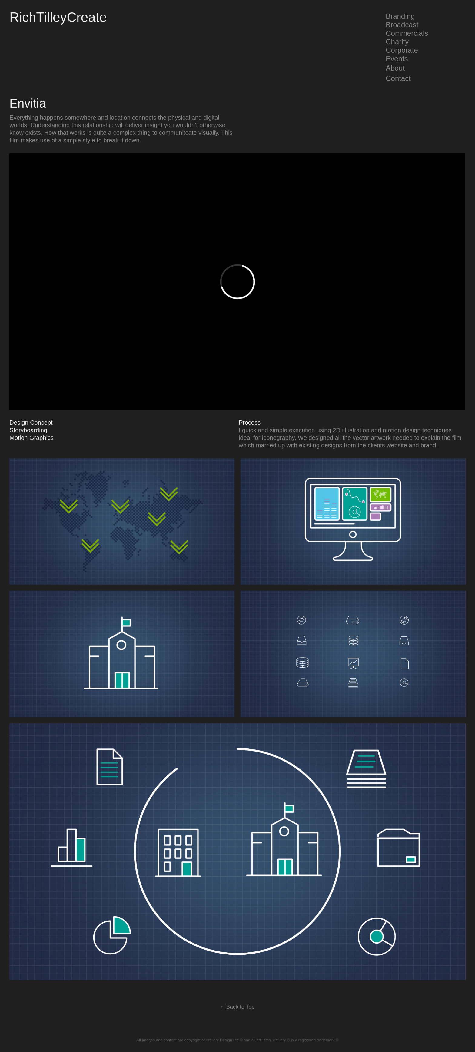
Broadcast (402, 25)
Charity (397, 42)
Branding (400, 16)
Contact (398, 78)
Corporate (402, 50)
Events (397, 59)
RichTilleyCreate (58, 17)
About (395, 68)
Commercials (407, 33)
